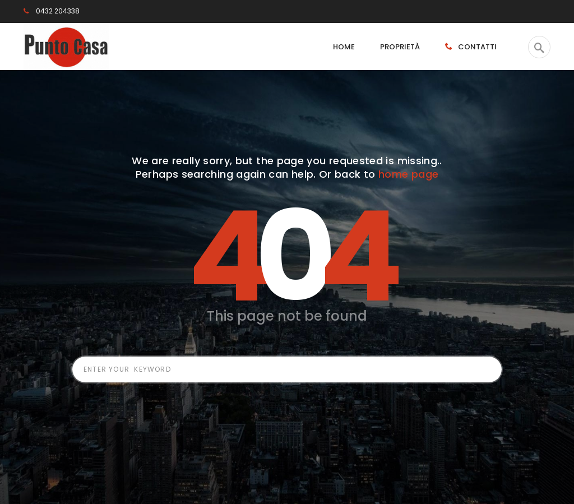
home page (408, 174)
